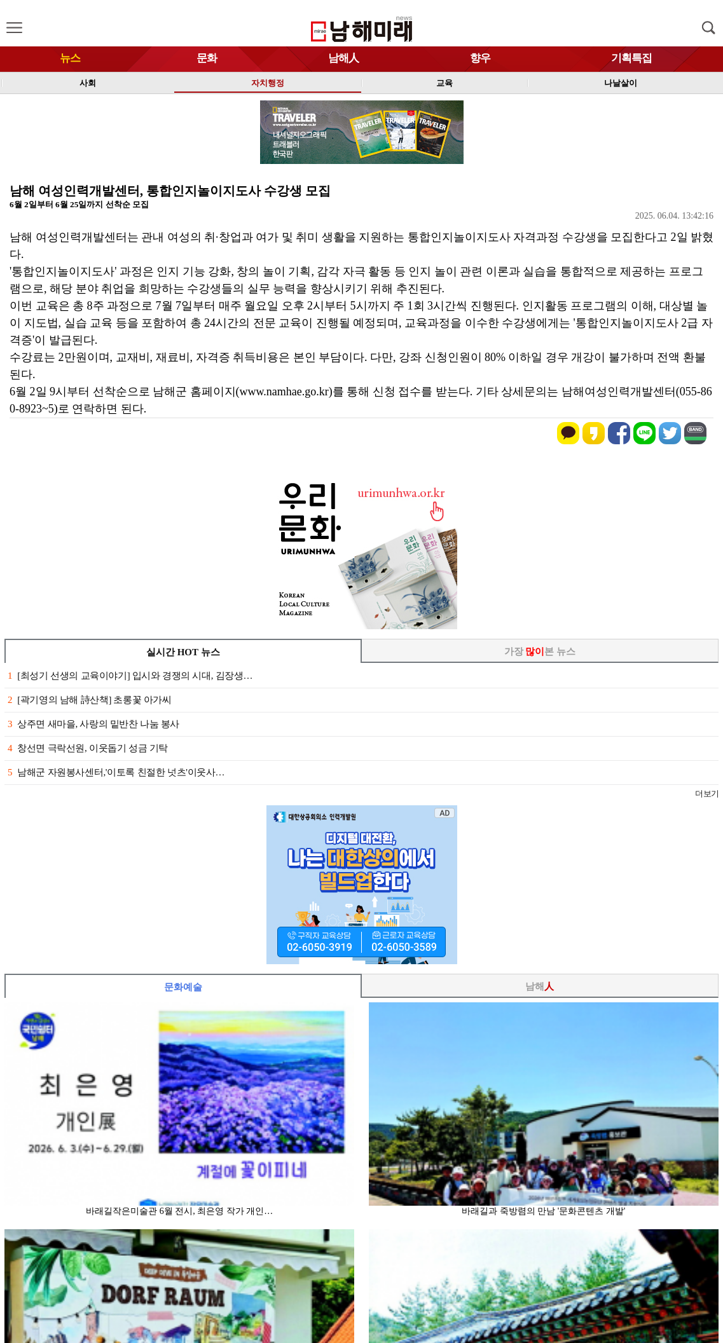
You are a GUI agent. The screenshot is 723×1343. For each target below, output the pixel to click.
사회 (87, 83)
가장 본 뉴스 (540, 651)
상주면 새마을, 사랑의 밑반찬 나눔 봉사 (93, 724)
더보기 (707, 793)
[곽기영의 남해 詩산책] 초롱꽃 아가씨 (90, 700)
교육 (444, 83)
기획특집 (631, 58)
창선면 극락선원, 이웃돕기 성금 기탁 (88, 748)
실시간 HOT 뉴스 (183, 652)
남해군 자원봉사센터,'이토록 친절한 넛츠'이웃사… (116, 772)
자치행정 (267, 83)
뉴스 (70, 58)
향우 (480, 58)
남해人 (343, 58)
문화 (206, 58)
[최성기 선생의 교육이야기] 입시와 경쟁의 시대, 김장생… (130, 676)
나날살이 (620, 83)
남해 (539, 986)
